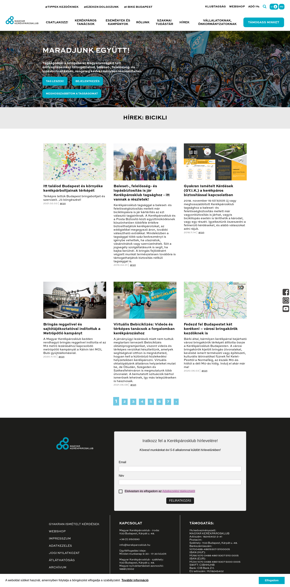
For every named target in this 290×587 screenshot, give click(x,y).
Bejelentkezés (87, 81)
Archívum (57, 567)
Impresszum (60, 538)
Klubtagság (215, 6)
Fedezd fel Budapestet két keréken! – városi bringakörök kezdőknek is (211, 329)
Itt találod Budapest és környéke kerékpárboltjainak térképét (73, 188)
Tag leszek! (55, 81)
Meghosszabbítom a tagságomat (72, 93)
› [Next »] (176, 402)
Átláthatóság (62, 560)
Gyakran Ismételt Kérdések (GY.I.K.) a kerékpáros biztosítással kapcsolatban (208, 190)
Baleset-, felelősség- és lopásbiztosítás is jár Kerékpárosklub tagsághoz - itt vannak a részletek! (142, 192)
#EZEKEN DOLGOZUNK (101, 7)
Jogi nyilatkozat (64, 553)
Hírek (184, 22)
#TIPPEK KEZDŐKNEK (62, 7)
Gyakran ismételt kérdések (74, 524)
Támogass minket (263, 22)
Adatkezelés (60, 545)
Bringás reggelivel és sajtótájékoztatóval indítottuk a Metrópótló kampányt (71, 329)
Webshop (237, 6)
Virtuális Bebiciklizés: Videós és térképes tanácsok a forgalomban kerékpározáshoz (144, 329)
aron (63, 203)
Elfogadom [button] (272, 580)
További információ (135, 580)
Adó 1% (253, 6)
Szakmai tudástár (164, 22)
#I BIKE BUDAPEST (138, 7)
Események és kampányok (118, 22)
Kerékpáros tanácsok (86, 22)
